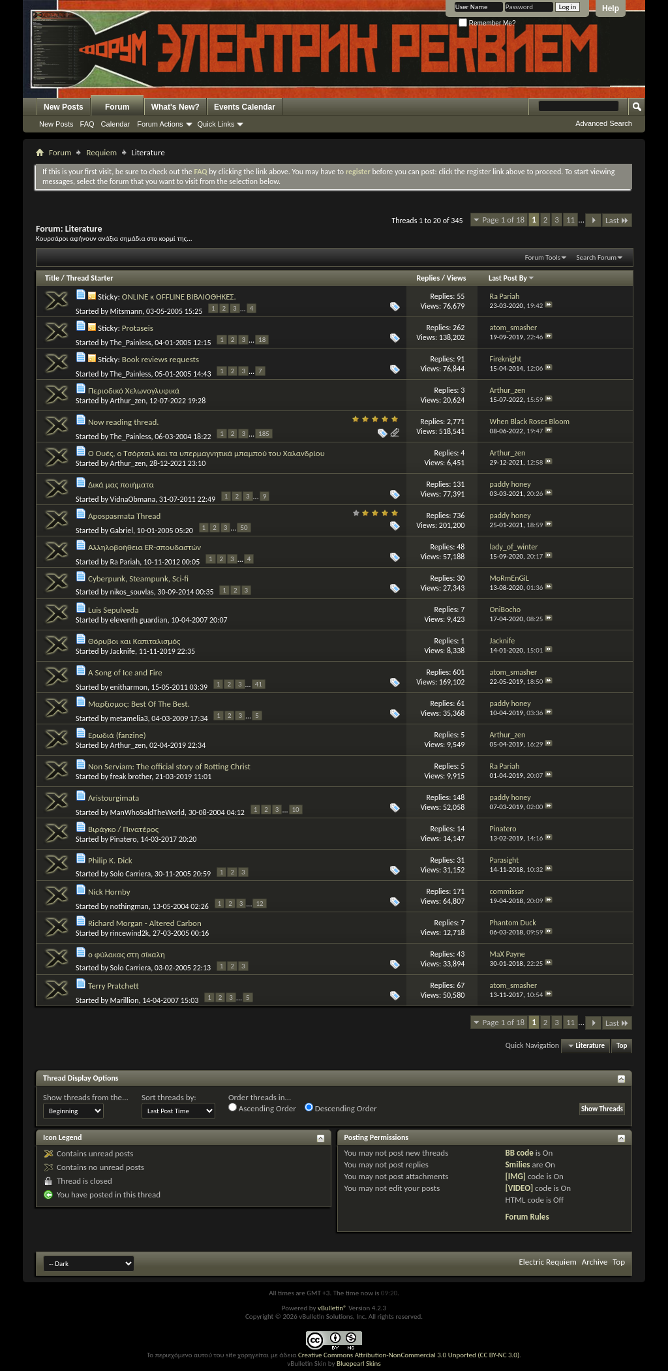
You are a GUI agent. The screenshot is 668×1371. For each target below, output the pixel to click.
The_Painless (130, 342)
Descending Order (341, 1108)
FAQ (87, 124)
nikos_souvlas (132, 591)
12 (259, 903)
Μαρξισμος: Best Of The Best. (139, 704)
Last (617, 220)
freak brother (131, 776)
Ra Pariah (125, 561)
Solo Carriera (130, 873)
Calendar (115, 124)
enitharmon (129, 687)
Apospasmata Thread (124, 516)
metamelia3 (129, 718)
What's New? (175, 107)
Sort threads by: (169, 1097)
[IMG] (515, 1176)
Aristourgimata (113, 798)
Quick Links (216, 124)
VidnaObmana (133, 499)
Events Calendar (244, 107)
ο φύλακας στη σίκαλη (126, 954)
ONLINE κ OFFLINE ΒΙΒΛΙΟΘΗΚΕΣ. (179, 296)
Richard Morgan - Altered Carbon (145, 923)
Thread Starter (90, 278)
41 (258, 684)
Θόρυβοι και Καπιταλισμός (134, 641)
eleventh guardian (139, 619)
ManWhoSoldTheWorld (147, 812)
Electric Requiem (547, 1262)
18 (262, 339)
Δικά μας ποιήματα (121, 484)
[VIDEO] (519, 1188)
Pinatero (123, 839)
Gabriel (121, 530)
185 (263, 433)
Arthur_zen (128, 400)
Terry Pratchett (113, 986)
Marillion (124, 1000)
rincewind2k (129, 933)
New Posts (64, 107)
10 (295, 809)
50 (243, 527)
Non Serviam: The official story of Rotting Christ (169, 766)
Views (456, 278)
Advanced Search (603, 123)
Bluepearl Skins (359, 1363)
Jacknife (123, 651)
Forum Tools (542, 257)
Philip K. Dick (110, 860)
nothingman (129, 906)
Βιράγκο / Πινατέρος (123, 829)
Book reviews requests (160, 359)
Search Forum (597, 257)
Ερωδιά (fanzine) (117, 735)
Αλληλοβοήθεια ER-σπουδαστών (144, 547)
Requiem (101, 152)
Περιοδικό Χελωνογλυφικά (133, 390)
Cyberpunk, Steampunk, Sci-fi (138, 578)
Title (52, 278)
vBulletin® (332, 1308)
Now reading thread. (123, 422)
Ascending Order (262, 1108)
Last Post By (512, 278)
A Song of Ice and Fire (125, 672)
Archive (594, 1262)
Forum (117, 107)
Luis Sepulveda (113, 610)
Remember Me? (487, 23)
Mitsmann (126, 311)
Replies (428, 278)
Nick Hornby (109, 892)
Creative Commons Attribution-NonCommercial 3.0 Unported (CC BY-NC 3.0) (408, 1355)
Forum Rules (527, 1217)
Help (610, 8)
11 (570, 219)
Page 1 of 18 (504, 219)
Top (621, 1045)
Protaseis (137, 328)
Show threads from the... (86, 1097)
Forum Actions (160, 124)
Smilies (517, 1164)
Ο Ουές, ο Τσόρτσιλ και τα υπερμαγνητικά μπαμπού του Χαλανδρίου (206, 453)
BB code (519, 1153)
